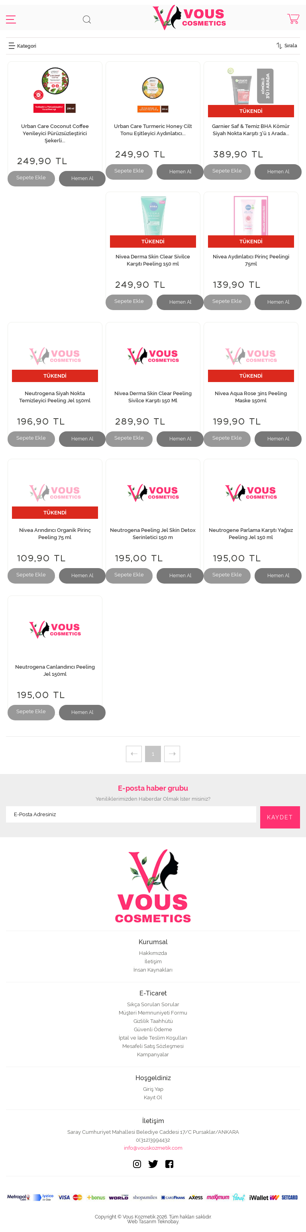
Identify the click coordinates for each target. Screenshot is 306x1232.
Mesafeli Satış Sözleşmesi (153, 1046)
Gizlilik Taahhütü (153, 1021)
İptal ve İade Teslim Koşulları (153, 1038)
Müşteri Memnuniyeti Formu (153, 1013)
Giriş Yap (153, 1089)
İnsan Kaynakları (153, 970)
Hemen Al (82, 178)
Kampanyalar (153, 1054)
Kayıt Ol (153, 1097)
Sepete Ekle (31, 177)
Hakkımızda (153, 953)
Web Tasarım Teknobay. (153, 1221)
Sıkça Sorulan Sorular (153, 1004)
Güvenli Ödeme (153, 1029)
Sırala (290, 46)
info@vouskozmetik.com (153, 1148)
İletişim (153, 961)
